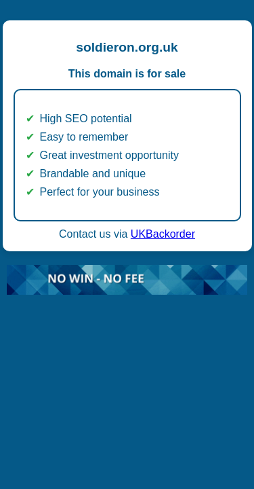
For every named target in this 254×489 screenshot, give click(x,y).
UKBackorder (163, 234)
